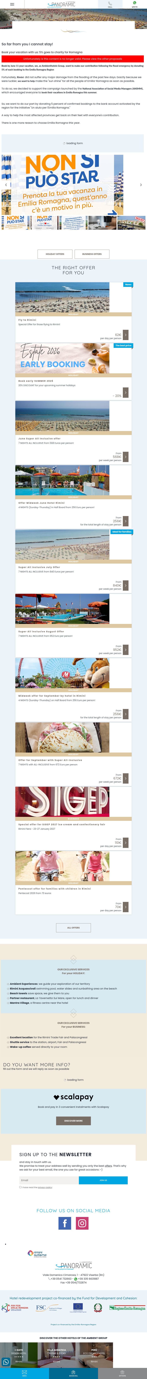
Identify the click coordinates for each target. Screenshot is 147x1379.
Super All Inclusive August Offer (41, 631)
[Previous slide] (6, 184)
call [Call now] (110, 5)
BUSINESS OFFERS (92, 254)
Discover (126, 335)
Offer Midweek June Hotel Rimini (41, 502)
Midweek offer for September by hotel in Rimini (52, 695)
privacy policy (45, 1187)
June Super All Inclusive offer (39, 438)
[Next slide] (141, 184)
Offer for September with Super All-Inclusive (50, 760)
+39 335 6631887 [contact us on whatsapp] (86, 1279)
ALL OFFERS (73, 927)
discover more (73, 1120)
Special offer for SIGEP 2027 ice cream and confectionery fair (61, 824)
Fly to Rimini (27, 320)
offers (122, 1373)
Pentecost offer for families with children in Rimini (54, 888)
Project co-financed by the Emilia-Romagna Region (73, 1324)
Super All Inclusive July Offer (39, 567)
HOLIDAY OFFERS (55, 254)
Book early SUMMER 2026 (35, 381)
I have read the (37, 1187)
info (24, 1373)
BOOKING (73, 1373)
